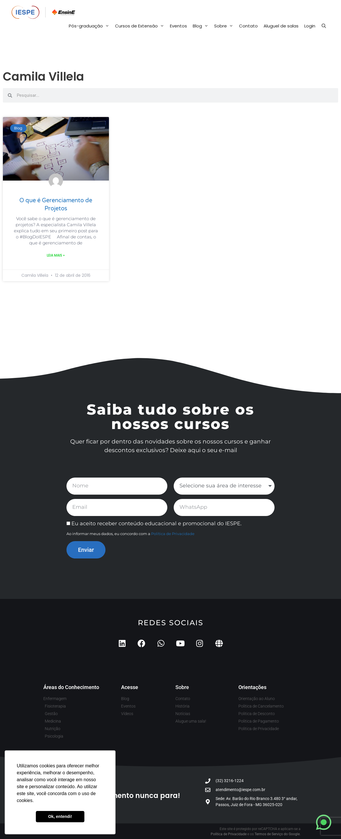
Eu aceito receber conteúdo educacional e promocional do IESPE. (156, 523)
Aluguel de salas (281, 26)
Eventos (178, 26)
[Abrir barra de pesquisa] (323, 26)
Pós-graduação (90, 26)
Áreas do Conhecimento (71, 687)
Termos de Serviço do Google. (278, 834)
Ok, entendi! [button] (60, 816)
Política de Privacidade (172, 533)
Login (309, 26)
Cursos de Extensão (141, 26)
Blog (202, 26)
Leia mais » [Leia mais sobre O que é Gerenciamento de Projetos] (56, 255)
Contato (248, 26)
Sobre (225, 26)
